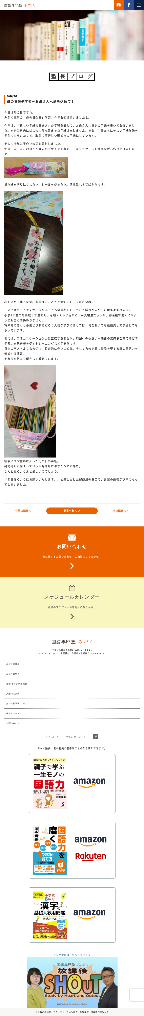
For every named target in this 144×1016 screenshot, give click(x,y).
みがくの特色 (13, 674)
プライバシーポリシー (77, 737)
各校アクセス (13, 713)
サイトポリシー (53, 737)
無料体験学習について (17, 703)
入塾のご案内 (13, 694)
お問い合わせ (13, 723)
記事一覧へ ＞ (72, 511)
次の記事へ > (121, 511)
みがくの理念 (13, 664)
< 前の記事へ (23, 511)
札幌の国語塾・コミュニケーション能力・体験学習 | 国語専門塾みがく (73, 1012)
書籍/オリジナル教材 (16, 684)
